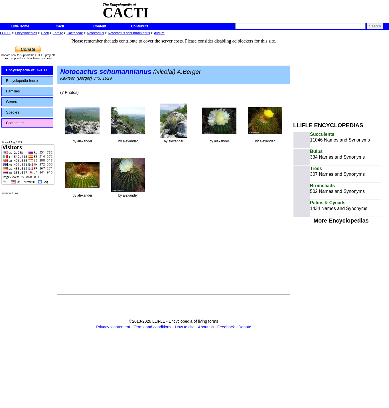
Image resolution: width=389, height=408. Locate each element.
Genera (12, 102)
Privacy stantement (113, 327)
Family (58, 33)
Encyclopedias (26, 33)
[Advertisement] (341, 76)
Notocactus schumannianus (129, 33)
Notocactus (95, 33)
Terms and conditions (152, 327)
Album (159, 33)
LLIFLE (5, 33)
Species (12, 112)
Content (99, 26)
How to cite (185, 327)
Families (13, 91)
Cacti (60, 26)
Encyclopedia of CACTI (26, 70)
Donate (244, 327)
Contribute (140, 26)
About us (206, 327)
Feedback (226, 327)
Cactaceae (75, 33)
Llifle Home (20, 26)
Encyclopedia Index (22, 80)
